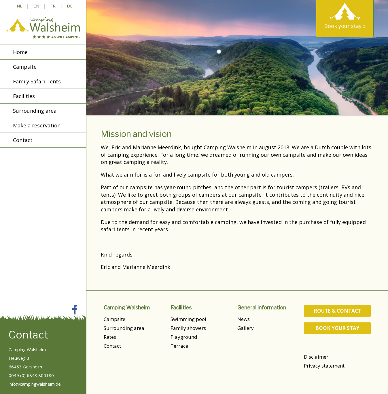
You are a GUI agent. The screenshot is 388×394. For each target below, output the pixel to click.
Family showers (188, 328)
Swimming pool (188, 319)
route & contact (337, 310)
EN (36, 6)
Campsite (114, 319)
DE (70, 6)
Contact (112, 346)
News (243, 319)
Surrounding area (124, 328)
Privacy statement (324, 365)
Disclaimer (316, 356)
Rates (110, 337)
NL (19, 6)
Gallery (245, 328)
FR (53, 6)
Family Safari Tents (37, 81)
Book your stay (337, 328)
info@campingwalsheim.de (35, 384)
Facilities (24, 96)
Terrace (179, 346)
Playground (184, 337)
